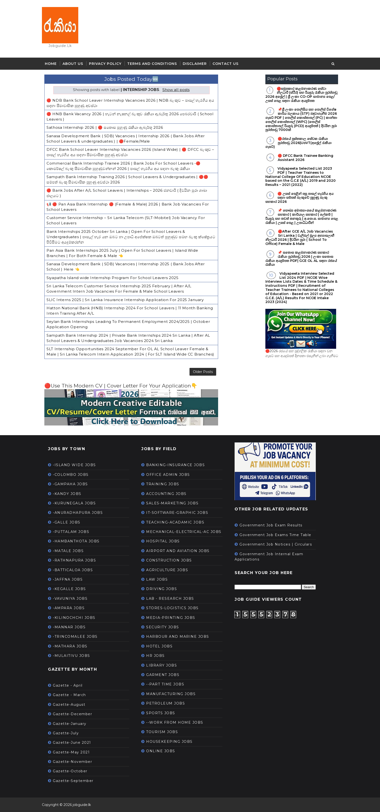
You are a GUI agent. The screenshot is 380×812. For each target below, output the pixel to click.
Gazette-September (75, 781)
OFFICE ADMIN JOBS (171, 474)
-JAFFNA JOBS (70, 579)
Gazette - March (72, 695)
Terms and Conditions (155, 64)
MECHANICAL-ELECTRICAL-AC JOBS (186, 532)
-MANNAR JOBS (71, 627)
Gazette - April (70, 685)
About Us (75, 64)
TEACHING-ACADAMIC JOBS (178, 522)
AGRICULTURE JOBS (170, 570)
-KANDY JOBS (69, 493)
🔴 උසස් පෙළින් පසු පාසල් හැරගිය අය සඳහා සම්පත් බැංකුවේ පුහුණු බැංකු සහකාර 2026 (297, 198)
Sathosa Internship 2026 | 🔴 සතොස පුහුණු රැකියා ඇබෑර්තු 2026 (107, 127)
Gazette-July (68, 733)
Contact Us (228, 64)
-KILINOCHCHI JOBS (76, 617)
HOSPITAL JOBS (165, 541)
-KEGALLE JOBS (72, 589)
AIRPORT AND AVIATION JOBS (180, 551)
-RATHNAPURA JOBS (77, 560)
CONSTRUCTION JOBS (172, 560)
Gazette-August (71, 704)
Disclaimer (197, 64)
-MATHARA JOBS (72, 646)
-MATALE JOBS (70, 551)
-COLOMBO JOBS (73, 474)
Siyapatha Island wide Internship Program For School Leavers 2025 (115, 273)
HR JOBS (158, 655)
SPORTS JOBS (163, 713)
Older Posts (196, 371)
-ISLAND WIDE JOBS (77, 465)
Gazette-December (75, 714)
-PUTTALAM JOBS (73, 532)
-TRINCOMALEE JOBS (77, 636)
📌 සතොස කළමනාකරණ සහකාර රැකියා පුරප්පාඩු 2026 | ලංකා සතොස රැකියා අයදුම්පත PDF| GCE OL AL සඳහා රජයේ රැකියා (298, 259)
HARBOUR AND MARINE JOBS (180, 636)
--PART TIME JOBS (168, 684)
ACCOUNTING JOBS (169, 493)
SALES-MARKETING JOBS (175, 503)
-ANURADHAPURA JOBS (80, 512)
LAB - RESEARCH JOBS (173, 598)
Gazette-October (72, 771)
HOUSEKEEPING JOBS (172, 741)
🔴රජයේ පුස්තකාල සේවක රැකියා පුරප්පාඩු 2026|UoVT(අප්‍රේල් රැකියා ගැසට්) (296, 143)
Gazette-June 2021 (74, 742)
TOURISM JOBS (165, 732)
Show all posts (174, 90)
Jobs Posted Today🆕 (129, 79)
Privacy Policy (108, 64)
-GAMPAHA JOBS (73, 484)
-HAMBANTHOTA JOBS (78, 541)
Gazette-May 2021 (73, 752)
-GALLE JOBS (69, 522)
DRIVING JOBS (164, 589)
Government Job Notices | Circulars (278, 544)
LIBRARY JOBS (164, 665)
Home (53, 64)
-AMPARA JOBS (71, 608)
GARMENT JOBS (165, 675)
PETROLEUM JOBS (168, 703)
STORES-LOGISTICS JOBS (175, 608)
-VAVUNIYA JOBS (72, 598)
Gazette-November (75, 761)
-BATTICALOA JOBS (75, 570)
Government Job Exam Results (273, 525)
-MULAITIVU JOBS (74, 655)
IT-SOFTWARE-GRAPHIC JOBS (180, 512)
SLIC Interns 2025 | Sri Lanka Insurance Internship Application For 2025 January (127, 295)
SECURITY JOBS (165, 627)
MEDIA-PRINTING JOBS (173, 617)
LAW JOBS (159, 579)
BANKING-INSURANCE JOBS (178, 465)
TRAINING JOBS (165, 484)
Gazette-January (72, 723)
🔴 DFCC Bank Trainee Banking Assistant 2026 (303, 158)
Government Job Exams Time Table (278, 535)
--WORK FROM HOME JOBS (177, 722)
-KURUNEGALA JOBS (76, 503)
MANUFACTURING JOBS (173, 694)
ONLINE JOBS (163, 751)
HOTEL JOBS (162, 646)
